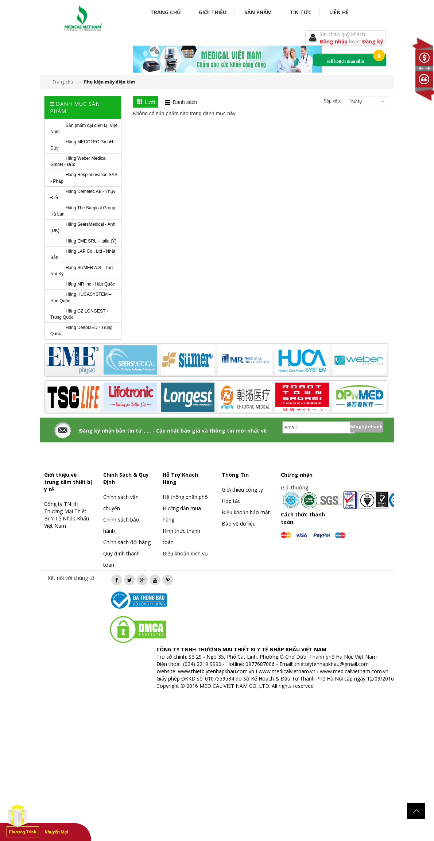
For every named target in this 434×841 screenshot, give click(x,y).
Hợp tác (231, 500)
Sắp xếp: (332, 101)
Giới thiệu (212, 12)
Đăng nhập (334, 41)
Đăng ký (372, 41)
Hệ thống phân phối (186, 496)
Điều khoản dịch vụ (185, 553)
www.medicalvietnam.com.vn (354, 671)
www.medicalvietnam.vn (287, 671)
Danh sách (185, 102)
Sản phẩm (258, 12)
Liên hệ (339, 12)
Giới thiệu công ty (242, 489)
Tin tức (300, 12)
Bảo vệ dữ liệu (239, 523)
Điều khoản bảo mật (246, 512)
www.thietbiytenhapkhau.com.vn (216, 671)
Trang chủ (165, 12)
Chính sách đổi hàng (127, 542)
